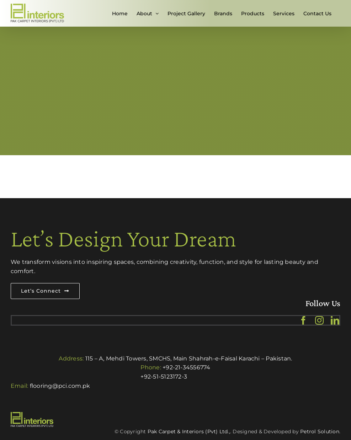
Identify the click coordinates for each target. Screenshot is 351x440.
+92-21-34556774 (187, 367)
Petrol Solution (319, 431)
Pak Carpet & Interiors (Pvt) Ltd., (189, 431)
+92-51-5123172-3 (163, 376)
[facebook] (303, 320)
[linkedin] (335, 320)
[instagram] (319, 320)
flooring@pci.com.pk (60, 385)
